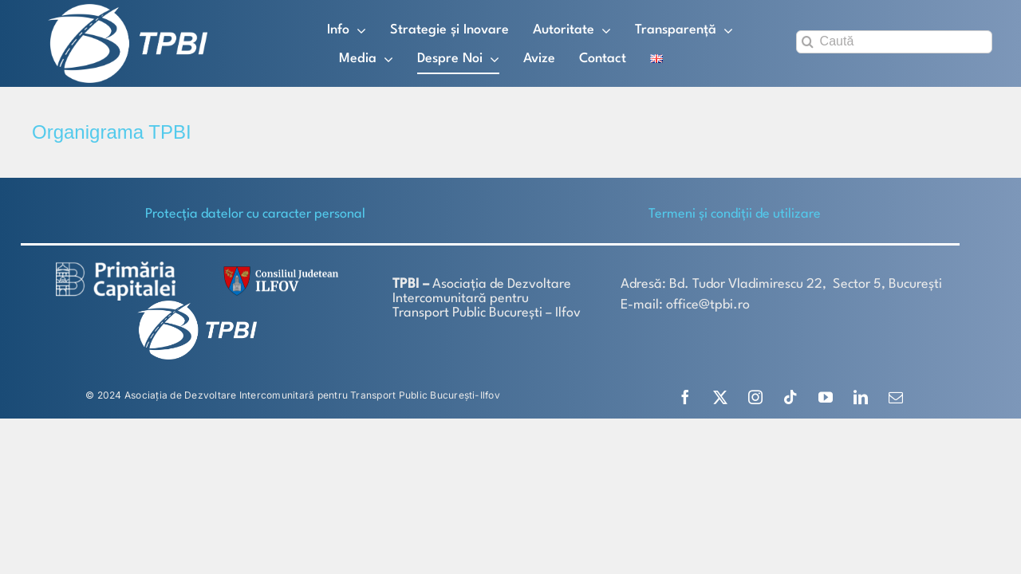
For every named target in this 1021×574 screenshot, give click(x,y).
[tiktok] (790, 397)
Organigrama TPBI (111, 132)
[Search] (807, 41)
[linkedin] (860, 397)
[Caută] (894, 41)
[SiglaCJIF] (278, 270)
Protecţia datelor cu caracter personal (255, 214)
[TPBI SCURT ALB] (127, 10)
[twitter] (720, 397)
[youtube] (825, 397)
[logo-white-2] (115, 267)
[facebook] (685, 397)
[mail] (895, 397)
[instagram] (755, 397)
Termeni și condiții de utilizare (734, 214)
